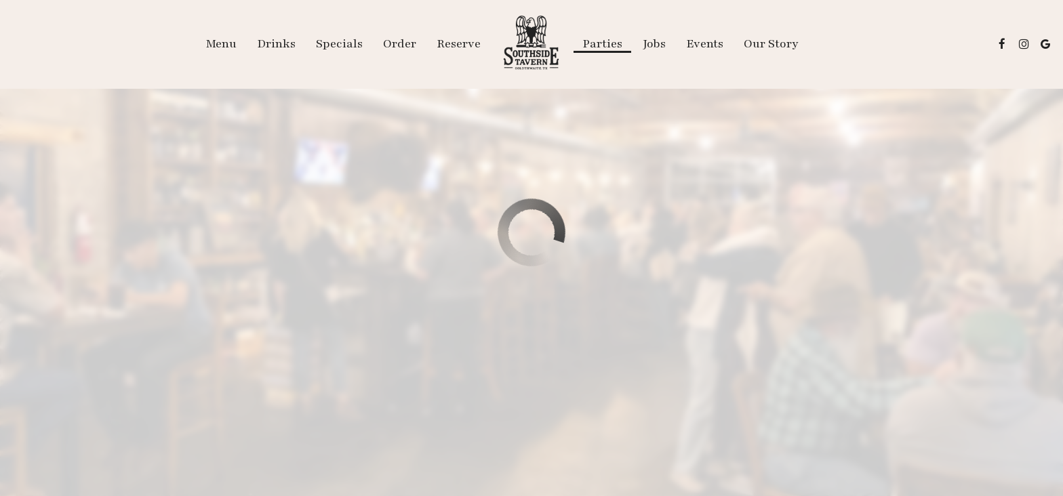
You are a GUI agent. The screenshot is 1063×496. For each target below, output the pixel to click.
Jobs (654, 44)
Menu (221, 44)
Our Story (771, 44)
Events (704, 44)
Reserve (459, 44)
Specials (339, 44)
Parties (602, 44)
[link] (532, 44)
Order (399, 44)
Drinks (276, 44)
